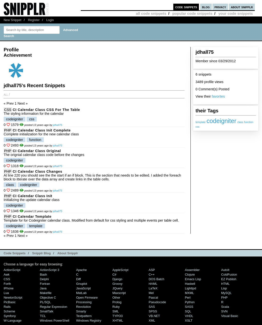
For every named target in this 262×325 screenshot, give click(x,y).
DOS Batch (156, 279)
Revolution (83, 307)
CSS (7, 110)
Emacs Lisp (193, 279)
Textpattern (84, 316)
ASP (152, 270)
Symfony (10, 316)
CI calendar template (32, 216)
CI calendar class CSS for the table (46, 110)
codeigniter (221, 120)
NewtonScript (13, 297)
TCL (43, 316)
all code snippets (151, 13)
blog (206, 7)
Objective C (48, 297)
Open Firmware (87, 297)
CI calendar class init (32, 196)
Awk (6, 274)
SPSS (153, 311)
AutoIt (225, 270)
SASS (189, 307)
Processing (84, 302)
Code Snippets (15, 253)
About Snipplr (67, 253)
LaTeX (153, 288)
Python (190, 302)
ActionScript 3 (49, 270)
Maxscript (119, 293)
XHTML (117, 320)
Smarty (81, 311)
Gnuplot (81, 284)
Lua (6, 293)
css (197, 126)
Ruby (116, 307)
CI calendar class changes (37, 171)
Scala (225, 307)
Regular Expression (53, 307)
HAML (153, 284)
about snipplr (242, 7)
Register (34, 20)
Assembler (192, 270)
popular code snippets (192, 13)
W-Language (13, 320)
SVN (224, 311)
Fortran (45, 284)
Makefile (45, 293)
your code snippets (235, 13)
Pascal (153, 297)
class (240, 122)
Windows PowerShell (54, 320)
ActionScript (12, 270)
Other (116, 297)
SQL (188, 311)
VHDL (189, 316)
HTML (225, 284)
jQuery (117, 288)
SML (115, 311)
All (6, 94)
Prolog (116, 302)
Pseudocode (157, 302)
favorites (218, 96)
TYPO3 (117, 316)
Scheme (9, 311)
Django (117, 279)
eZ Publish (228, 279)
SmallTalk (46, 311)
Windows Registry (88, 320)
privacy (220, 7)
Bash (43, 274)
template (200, 122)
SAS (152, 307)
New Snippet (12, 20)
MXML (189, 293)
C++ (151, 274)
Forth (7, 284)
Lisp (224, 288)
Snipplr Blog (41, 253)
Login (50, 20)
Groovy (117, 284)
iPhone (9, 288)
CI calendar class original (37, 151)
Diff (78, 279)
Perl (187, 297)
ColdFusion (229, 274)
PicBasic (10, 302)
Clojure (190, 274)
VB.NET (154, 316)
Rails (7, 307)
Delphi (44, 279)
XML (152, 320)
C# (114, 274)
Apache (81, 270)
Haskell (190, 284)
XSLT (188, 320)
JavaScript (83, 288)
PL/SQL (45, 302)
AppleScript (120, 270)
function (248, 122)
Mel (151, 293)
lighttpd (190, 288)
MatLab (81, 293)
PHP (7, 130)
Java (43, 288)
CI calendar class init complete (42, 130)
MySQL (226, 293)
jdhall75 (57, 125)
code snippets (186, 7)
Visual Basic (229, 316)
